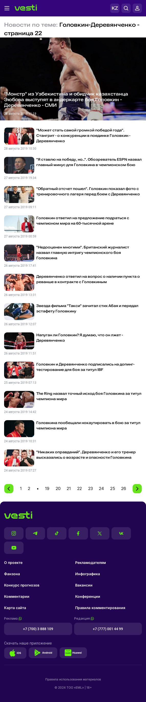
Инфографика (87, 574)
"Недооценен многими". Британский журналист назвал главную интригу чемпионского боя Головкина (82, 252)
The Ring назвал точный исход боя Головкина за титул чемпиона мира (88, 396)
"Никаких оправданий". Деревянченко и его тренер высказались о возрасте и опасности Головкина (86, 454)
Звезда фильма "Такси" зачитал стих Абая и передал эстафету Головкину (87, 308)
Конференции (87, 596)
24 (101, 488)
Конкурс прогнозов (21, 585)
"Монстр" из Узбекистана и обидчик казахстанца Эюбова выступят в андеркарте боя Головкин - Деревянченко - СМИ (66, 99)
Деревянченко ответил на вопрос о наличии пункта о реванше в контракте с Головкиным (88, 279)
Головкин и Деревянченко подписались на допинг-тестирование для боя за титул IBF (85, 367)
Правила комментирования (100, 607)
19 (47, 488)
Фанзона (12, 574)
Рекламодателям (90, 562)
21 (69, 488)
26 (123, 488)
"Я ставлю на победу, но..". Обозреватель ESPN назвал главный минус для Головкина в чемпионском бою (89, 162)
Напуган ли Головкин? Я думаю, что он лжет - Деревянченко (79, 337)
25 (112, 488)
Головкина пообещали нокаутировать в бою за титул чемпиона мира (88, 425)
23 (90, 488)
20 (58, 488)
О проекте (13, 562)
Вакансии (84, 585)
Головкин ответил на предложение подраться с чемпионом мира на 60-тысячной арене (82, 220)
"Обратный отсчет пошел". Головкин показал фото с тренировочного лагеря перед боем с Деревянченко (88, 191)
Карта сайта (15, 607)
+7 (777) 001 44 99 (108, 629)
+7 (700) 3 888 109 (38, 629)
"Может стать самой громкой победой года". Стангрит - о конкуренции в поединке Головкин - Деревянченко (83, 135)
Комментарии (16, 596)
